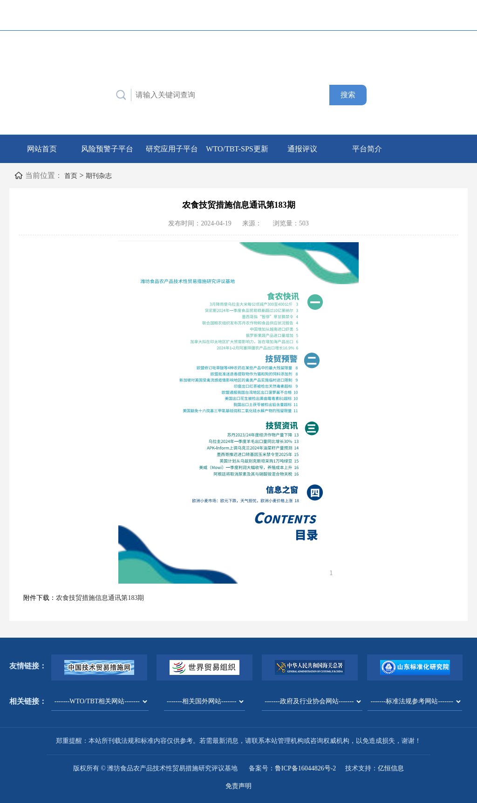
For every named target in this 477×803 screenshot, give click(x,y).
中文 (429, 15)
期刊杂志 (102, 175)
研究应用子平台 (172, 148)
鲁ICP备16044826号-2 (305, 767)
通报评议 (302, 148)
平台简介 (367, 148)
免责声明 (238, 785)
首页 (71, 175)
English (453, 15)
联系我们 (322, 15)
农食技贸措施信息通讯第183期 (100, 597)
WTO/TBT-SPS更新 (237, 148)
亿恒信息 (391, 767)
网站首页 (42, 148)
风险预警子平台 (107, 148)
